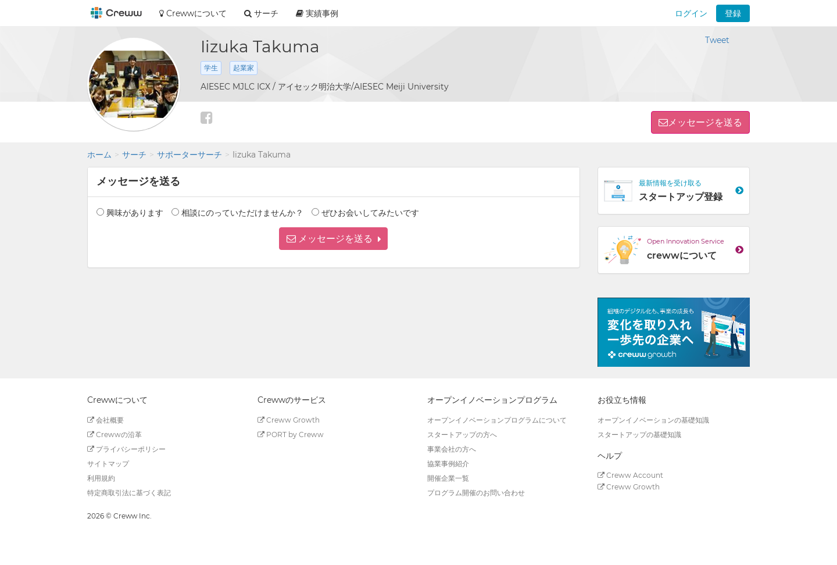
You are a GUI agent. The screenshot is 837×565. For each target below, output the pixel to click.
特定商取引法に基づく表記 (129, 492)
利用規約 (101, 478)
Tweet (717, 40)
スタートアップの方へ (462, 434)
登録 (733, 13)
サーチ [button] (261, 13)
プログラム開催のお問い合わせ (476, 492)
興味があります (134, 213)
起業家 (243, 67)
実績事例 (317, 13)
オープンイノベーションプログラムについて (497, 420)
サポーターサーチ (189, 154)
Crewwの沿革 (114, 434)
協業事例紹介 (448, 463)
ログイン (691, 13)
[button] (333, 238)
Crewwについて (193, 13)
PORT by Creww (290, 434)
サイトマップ (108, 463)
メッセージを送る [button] (705, 122)
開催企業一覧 (448, 478)
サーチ (134, 154)
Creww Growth (288, 420)
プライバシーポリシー (126, 449)
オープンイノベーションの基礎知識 (653, 420)
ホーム (99, 154)
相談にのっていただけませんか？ (242, 213)
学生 (211, 67)
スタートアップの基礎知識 (639, 434)
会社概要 (105, 420)
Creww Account (630, 475)
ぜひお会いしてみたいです (370, 213)
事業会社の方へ (451, 449)
